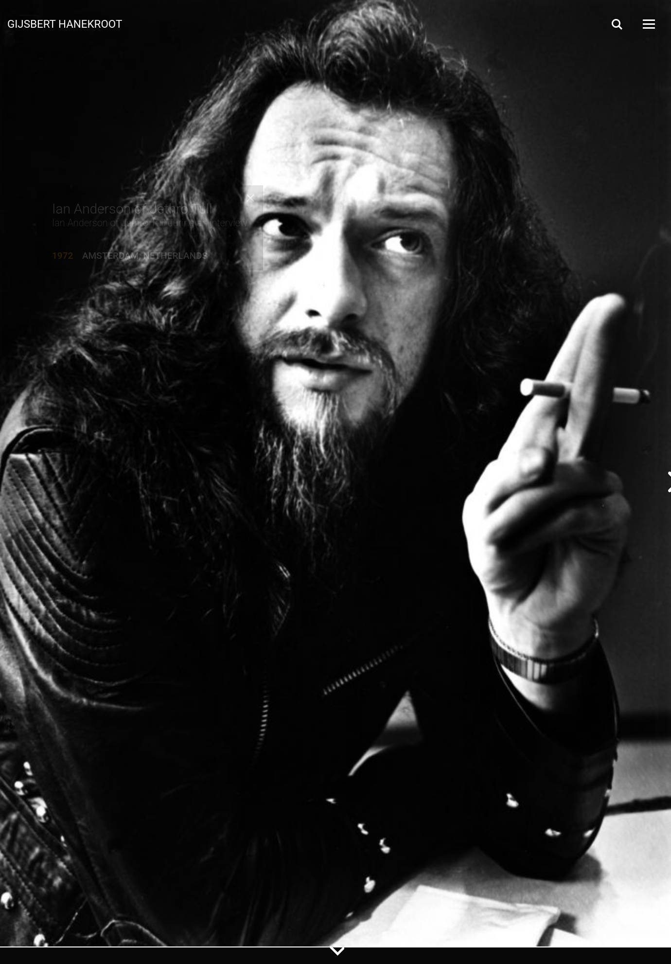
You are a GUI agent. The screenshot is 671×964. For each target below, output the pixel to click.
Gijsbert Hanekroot (64, 23)
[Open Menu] (648, 24)
